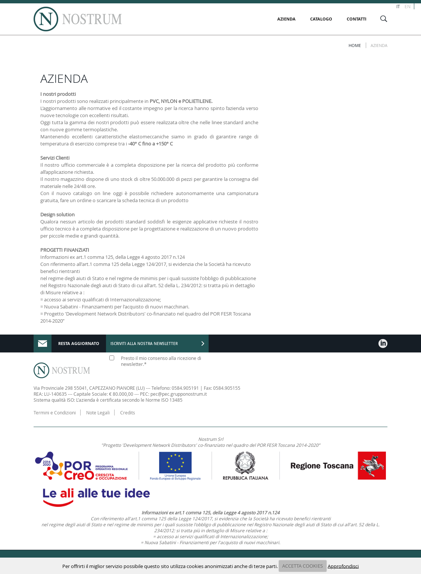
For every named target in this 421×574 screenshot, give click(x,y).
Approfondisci (343, 565)
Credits (127, 412)
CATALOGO (321, 19)
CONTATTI (357, 19)
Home (355, 45)
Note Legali (98, 412)
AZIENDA (286, 19)
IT (398, 6)
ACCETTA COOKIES (302, 565)
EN (408, 6)
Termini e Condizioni (55, 412)
